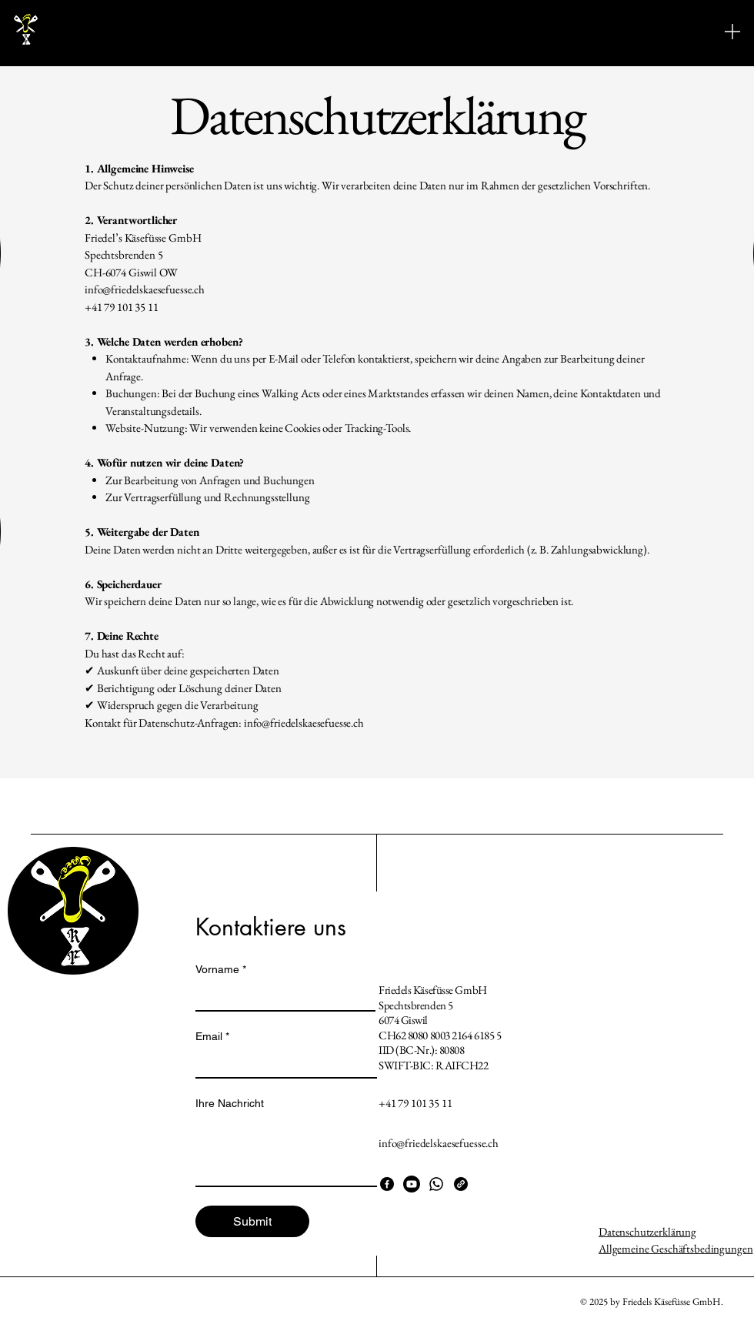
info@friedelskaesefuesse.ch (304, 722)
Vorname (220, 969)
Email (212, 1036)
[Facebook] (387, 1184)
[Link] (460, 1184)
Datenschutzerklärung (647, 1231)
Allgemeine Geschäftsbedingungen (675, 1248)
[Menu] (732, 31)
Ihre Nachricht (229, 1103)
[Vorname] (280, 996)
